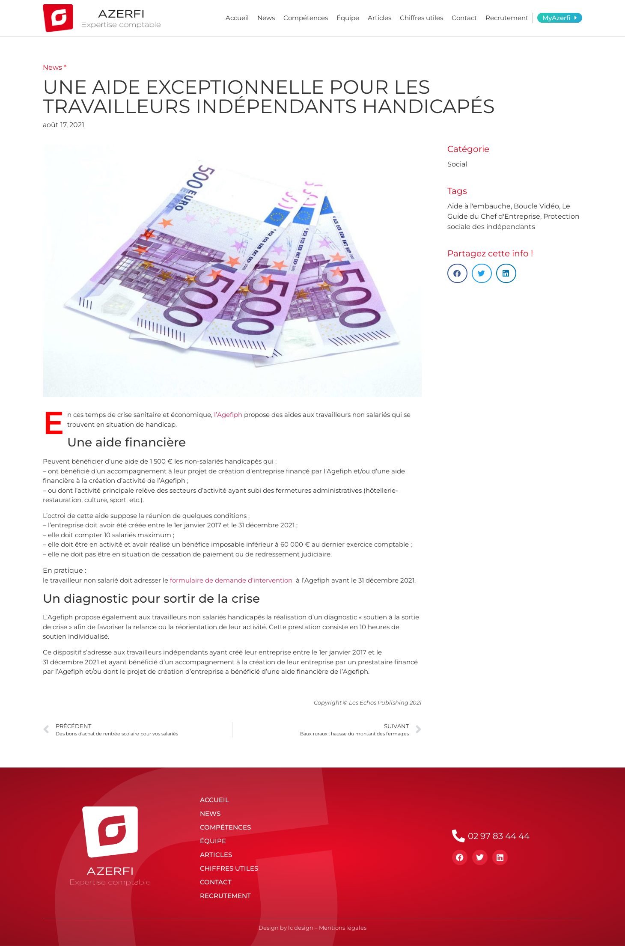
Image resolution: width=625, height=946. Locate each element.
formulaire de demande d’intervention (231, 580)
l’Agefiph (228, 415)
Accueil (237, 18)
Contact (464, 18)
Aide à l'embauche (479, 206)
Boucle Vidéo (536, 206)
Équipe (347, 18)
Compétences (305, 18)
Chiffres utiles (421, 18)
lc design (300, 927)
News (266, 18)
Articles (379, 18)
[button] (457, 273)
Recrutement (506, 18)
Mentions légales (342, 927)
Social (457, 164)
